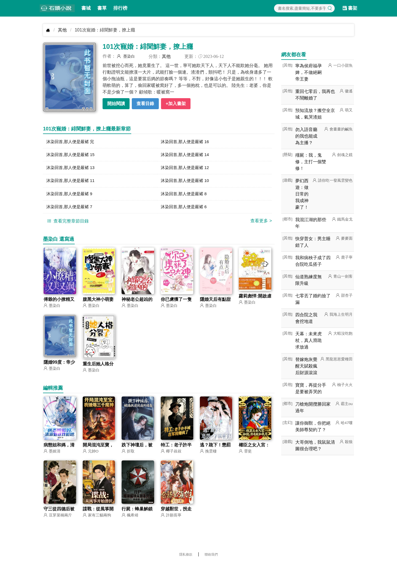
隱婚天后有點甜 (215, 302)
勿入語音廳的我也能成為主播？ (306, 136)
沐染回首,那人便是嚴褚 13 (72, 169)
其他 (62, 30)
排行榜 (120, 8)
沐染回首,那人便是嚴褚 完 (71, 142)
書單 (102, 8)
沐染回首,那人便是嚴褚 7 (70, 209)
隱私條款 (185, 558)
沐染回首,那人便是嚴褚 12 (186, 169)
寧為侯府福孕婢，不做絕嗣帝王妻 (308, 72)
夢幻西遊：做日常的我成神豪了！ (302, 194)
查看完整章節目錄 (67, 224)
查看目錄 (145, 103)
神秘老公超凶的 (137, 302)
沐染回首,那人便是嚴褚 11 (72, 182)
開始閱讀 (116, 103)
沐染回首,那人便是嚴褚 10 (186, 182)
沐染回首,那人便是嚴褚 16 (186, 142)
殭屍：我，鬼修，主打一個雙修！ (310, 162)
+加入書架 (176, 103)
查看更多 (261, 223)
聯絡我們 (211, 558)
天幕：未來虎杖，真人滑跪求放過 (308, 340)
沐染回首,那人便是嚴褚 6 (185, 209)
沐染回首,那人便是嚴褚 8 (185, 196)
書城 (86, 8)
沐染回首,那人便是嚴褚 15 (72, 155)
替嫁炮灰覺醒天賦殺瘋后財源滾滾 (306, 366)
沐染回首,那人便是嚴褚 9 (70, 196)
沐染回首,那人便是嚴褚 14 (186, 155)
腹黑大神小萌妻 (98, 302)
